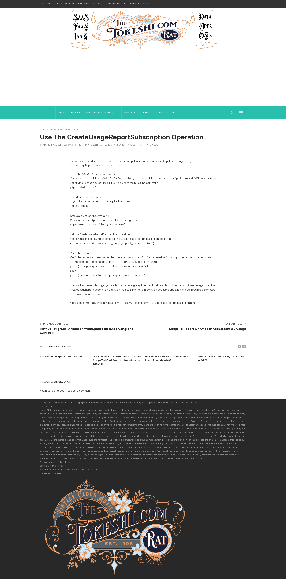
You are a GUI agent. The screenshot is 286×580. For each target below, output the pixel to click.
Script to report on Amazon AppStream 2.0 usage (205, 329)
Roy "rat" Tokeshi (88, 145)
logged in (61, 391)
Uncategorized (116, 4)
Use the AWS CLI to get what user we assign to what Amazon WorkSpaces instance (115, 361)
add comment (136, 145)
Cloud (46, 4)
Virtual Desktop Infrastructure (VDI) (78, 4)
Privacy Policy (139, 4)
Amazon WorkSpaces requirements (63, 357)
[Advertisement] (143, 78)
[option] (64, 356)
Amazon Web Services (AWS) (60, 129)
